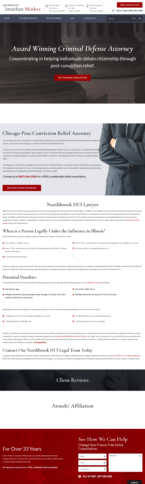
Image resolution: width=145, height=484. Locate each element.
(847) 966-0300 (135, 10)
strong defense (40, 342)
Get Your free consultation (72, 78)
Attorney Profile (28, 18)
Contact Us (89, 18)
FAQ (72, 18)
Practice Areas (53, 18)
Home (6, 18)
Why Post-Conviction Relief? (22, 188)
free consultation (129, 5)
